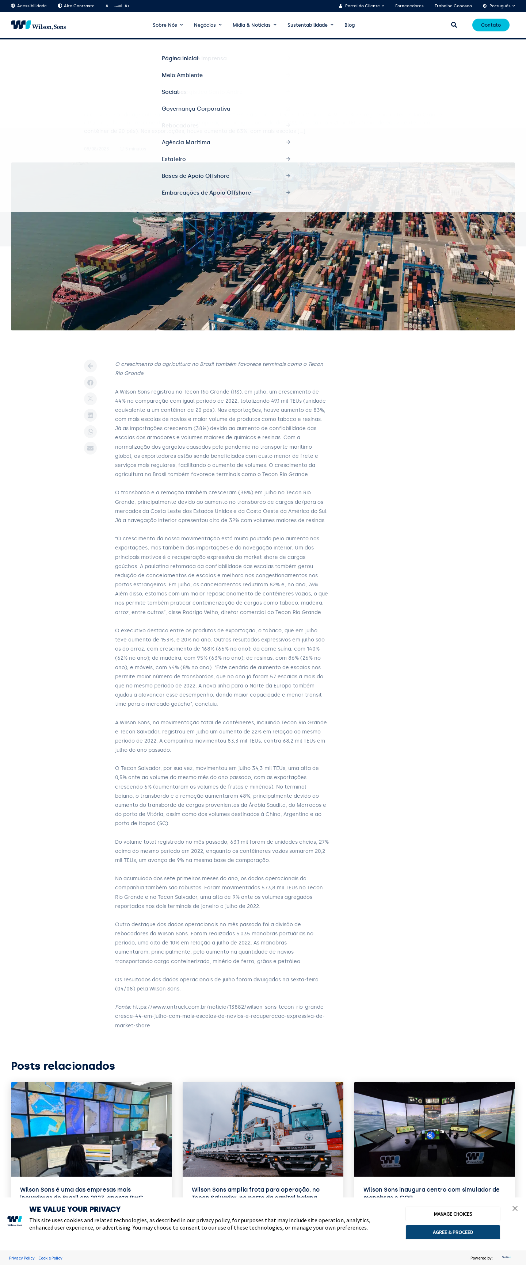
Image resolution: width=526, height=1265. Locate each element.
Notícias (42, 51)
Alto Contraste (76, 6)
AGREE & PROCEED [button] (453, 1232)
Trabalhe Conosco (453, 6)
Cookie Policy (50, 1258)
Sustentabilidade (307, 25)
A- (108, 6)
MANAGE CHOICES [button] (453, 1214)
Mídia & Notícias (252, 25)
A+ (127, 6)
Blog (349, 25)
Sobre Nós (165, 25)
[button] (515, 1209)
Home (17, 51)
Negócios (205, 25)
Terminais (71, 51)
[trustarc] (505, 1258)
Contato (491, 25)
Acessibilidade (29, 6)
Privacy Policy (22, 1258)
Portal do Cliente (362, 6)
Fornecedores (409, 6)
